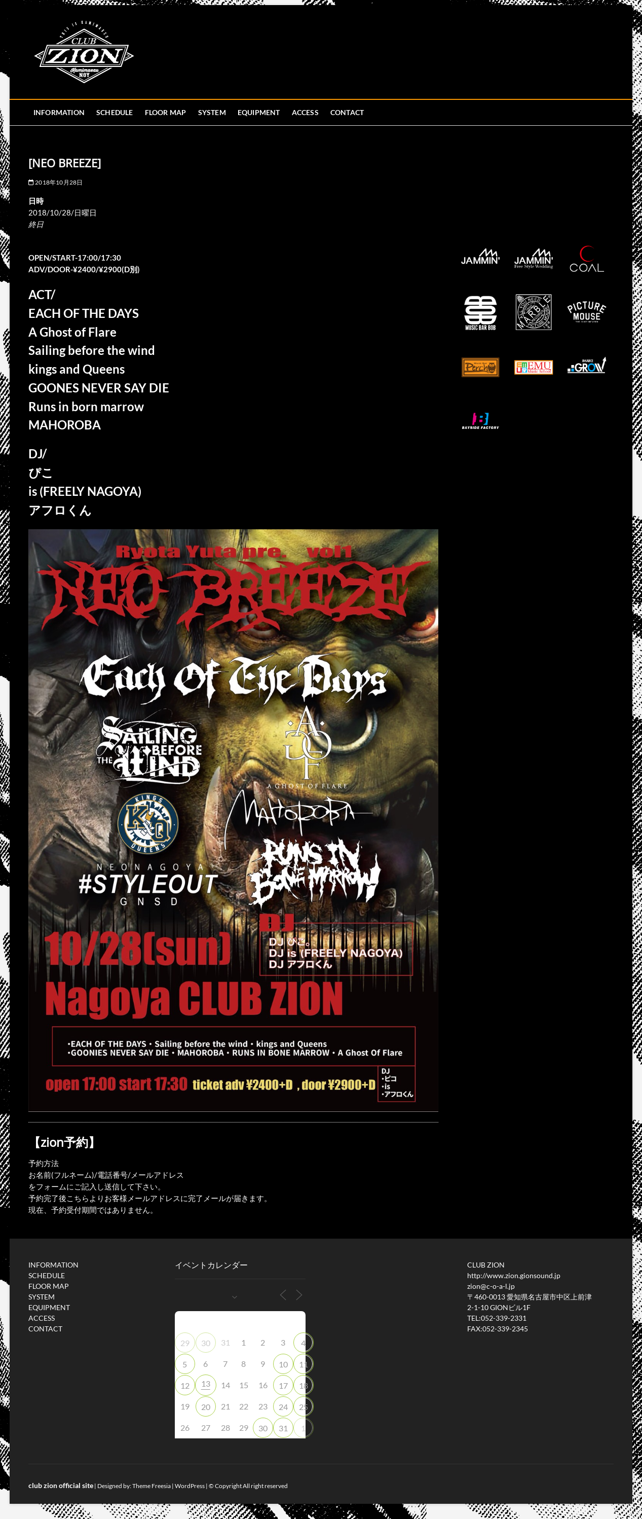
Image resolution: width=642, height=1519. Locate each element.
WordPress (190, 1486)
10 (283, 1364)
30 (205, 1343)
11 (303, 1364)
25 (303, 1407)
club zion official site (60, 1485)
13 (205, 1383)
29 (185, 1343)
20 (205, 1407)
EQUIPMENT (259, 112)
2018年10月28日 (55, 182)
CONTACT (347, 112)
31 (283, 1428)
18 (303, 1385)
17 (283, 1385)
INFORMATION (59, 112)
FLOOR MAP (165, 112)
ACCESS (305, 112)
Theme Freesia (151, 1486)
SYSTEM (212, 112)
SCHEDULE (114, 112)
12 (185, 1385)
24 (283, 1407)
